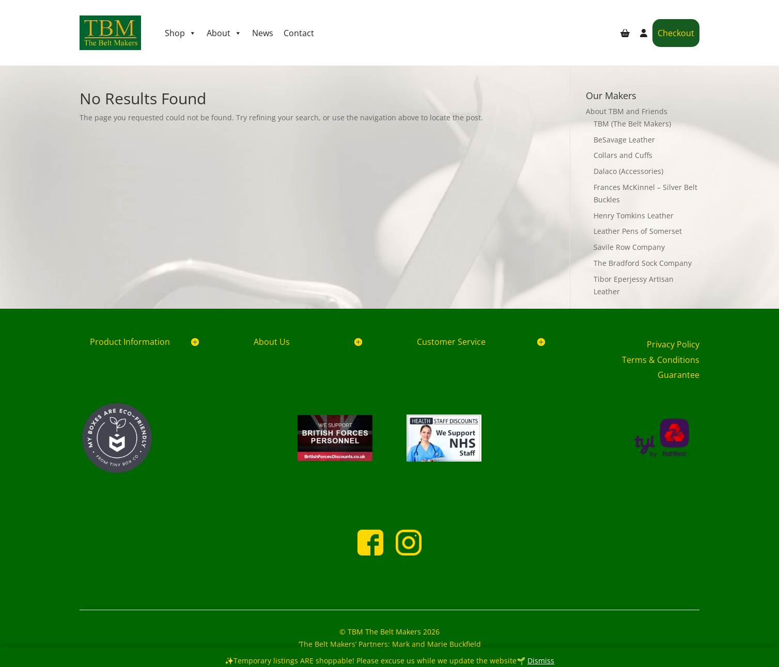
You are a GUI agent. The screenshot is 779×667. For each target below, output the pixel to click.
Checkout (676, 33)
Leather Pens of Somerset (638, 231)
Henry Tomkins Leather (634, 215)
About (224, 33)
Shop (180, 33)
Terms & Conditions (660, 360)
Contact (299, 33)
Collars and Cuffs (623, 155)
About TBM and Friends (626, 111)
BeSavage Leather (624, 140)
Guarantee (678, 374)
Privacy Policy (673, 344)
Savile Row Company (629, 247)
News (262, 33)
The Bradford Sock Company (643, 263)
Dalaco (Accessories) (628, 171)
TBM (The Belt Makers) (632, 124)
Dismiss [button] (540, 660)
